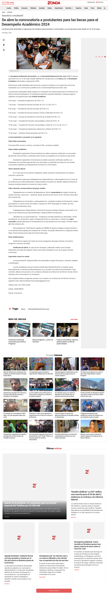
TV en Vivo (99, 2)
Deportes (78, 8)
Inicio (3, 12)
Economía (24, 8)
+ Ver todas (74, 319)
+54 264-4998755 (65, 589)
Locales (8, 8)
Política (16, 8)
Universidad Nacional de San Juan (38, 309)
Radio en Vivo (90, 2)
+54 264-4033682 (64, 587)
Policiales (33, 8)
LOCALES (9, 12)
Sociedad (42, 8)
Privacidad (58, 592)
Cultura (50, 8)
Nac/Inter (69, 8)
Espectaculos (59, 8)
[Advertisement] (96, 29)
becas (23, 309)
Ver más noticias (54, 561)
